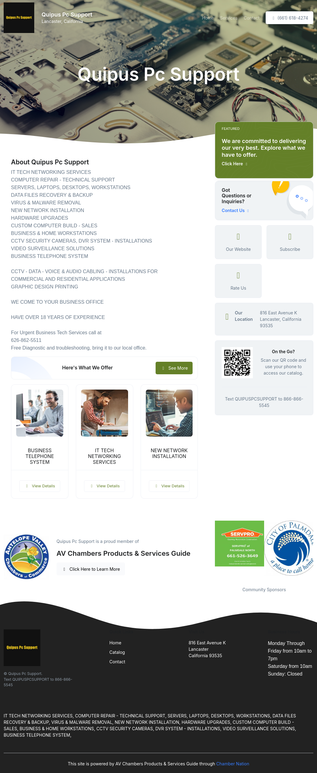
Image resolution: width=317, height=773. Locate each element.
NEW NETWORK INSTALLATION (169, 453)
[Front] (20, 17)
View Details (39, 485)
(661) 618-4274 (289, 17)
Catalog (117, 652)
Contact (252, 17)
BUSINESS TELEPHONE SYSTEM (39, 456)
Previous (210, 550)
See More (174, 368)
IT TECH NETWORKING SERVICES (104, 456)
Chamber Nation (232, 763)
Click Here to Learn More (91, 569)
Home (208, 17)
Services (229, 17)
